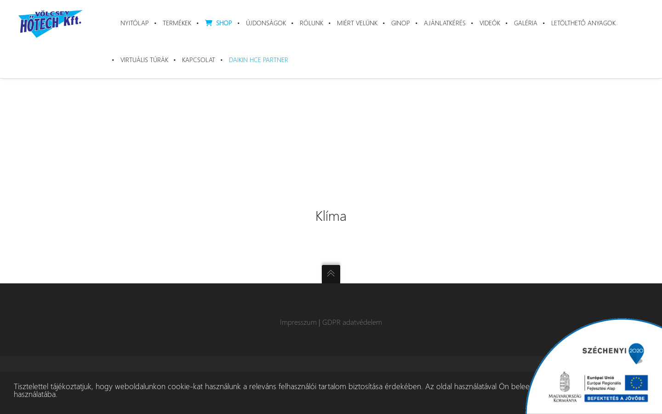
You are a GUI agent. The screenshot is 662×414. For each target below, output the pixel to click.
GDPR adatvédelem (352, 322)
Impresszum (298, 322)
